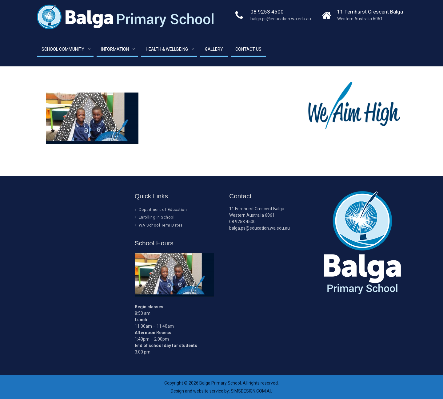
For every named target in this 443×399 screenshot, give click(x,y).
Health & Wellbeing (167, 49)
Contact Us (248, 49)
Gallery (214, 49)
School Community (63, 49)
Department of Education (163, 209)
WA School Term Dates (161, 225)
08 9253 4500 (267, 12)
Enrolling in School (157, 217)
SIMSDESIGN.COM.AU (252, 391)
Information (115, 49)
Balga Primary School (220, 383)
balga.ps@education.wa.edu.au (280, 18)
